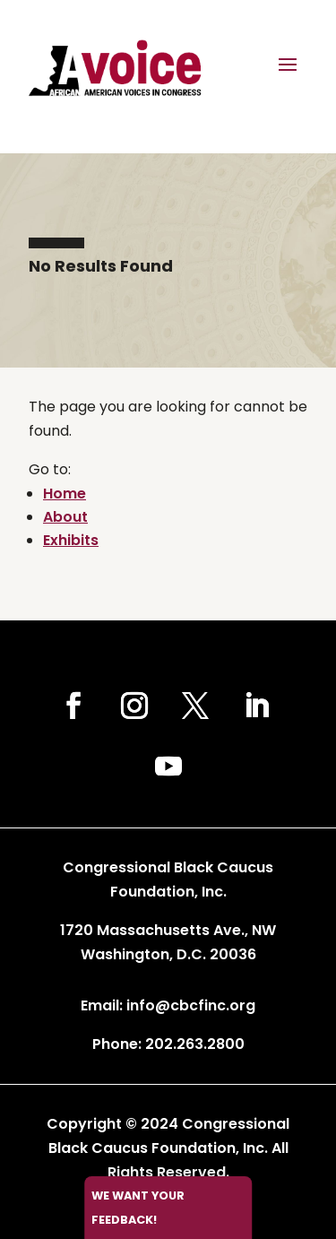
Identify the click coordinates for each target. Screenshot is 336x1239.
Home (64, 493)
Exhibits (71, 540)
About (65, 517)
